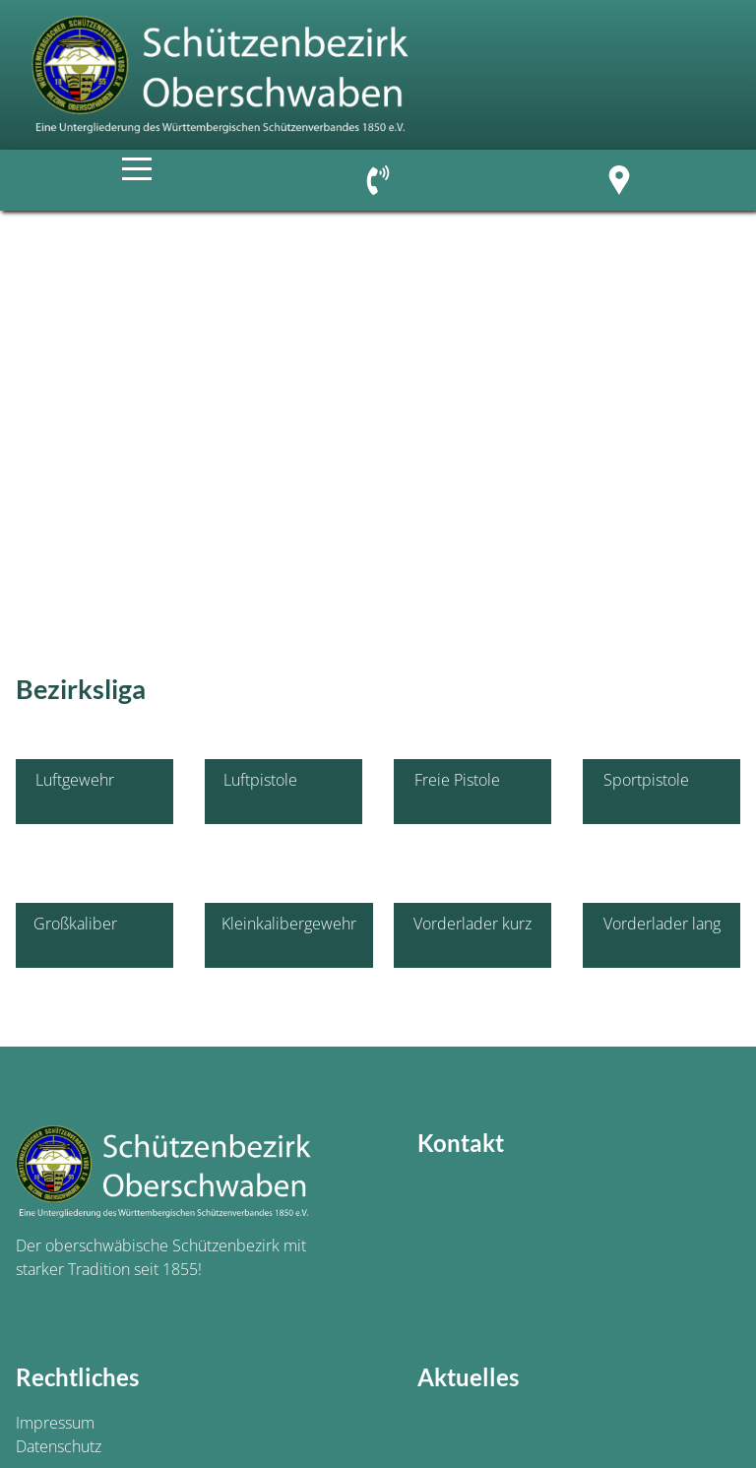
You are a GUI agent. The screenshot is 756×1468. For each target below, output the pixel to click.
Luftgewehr (94, 791)
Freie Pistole (473, 791)
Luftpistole (284, 791)
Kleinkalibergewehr (288, 935)
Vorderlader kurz (472, 935)
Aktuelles (468, 1377)
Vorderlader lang (662, 935)
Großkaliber (95, 935)
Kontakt (460, 1142)
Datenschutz (58, 1446)
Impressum (55, 1423)
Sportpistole (662, 791)
